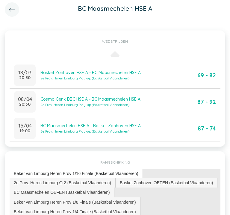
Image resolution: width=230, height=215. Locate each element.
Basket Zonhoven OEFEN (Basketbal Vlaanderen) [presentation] (166, 182)
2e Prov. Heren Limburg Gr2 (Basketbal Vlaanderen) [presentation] (62, 182)
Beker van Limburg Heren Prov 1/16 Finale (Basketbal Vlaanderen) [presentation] (76, 173)
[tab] (76, 174)
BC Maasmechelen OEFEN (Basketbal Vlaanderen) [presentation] (62, 192)
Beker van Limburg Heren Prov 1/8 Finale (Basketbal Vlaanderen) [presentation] (75, 202)
